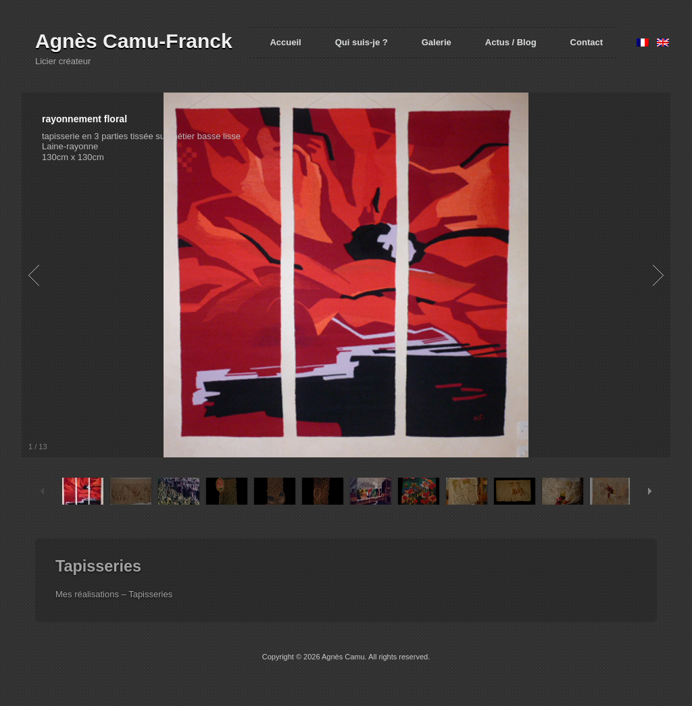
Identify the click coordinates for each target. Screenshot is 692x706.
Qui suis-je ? (361, 42)
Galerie (436, 42)
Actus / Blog (511, 42)
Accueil (285, 42)
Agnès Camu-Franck (133, 41)
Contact (586, 42)
